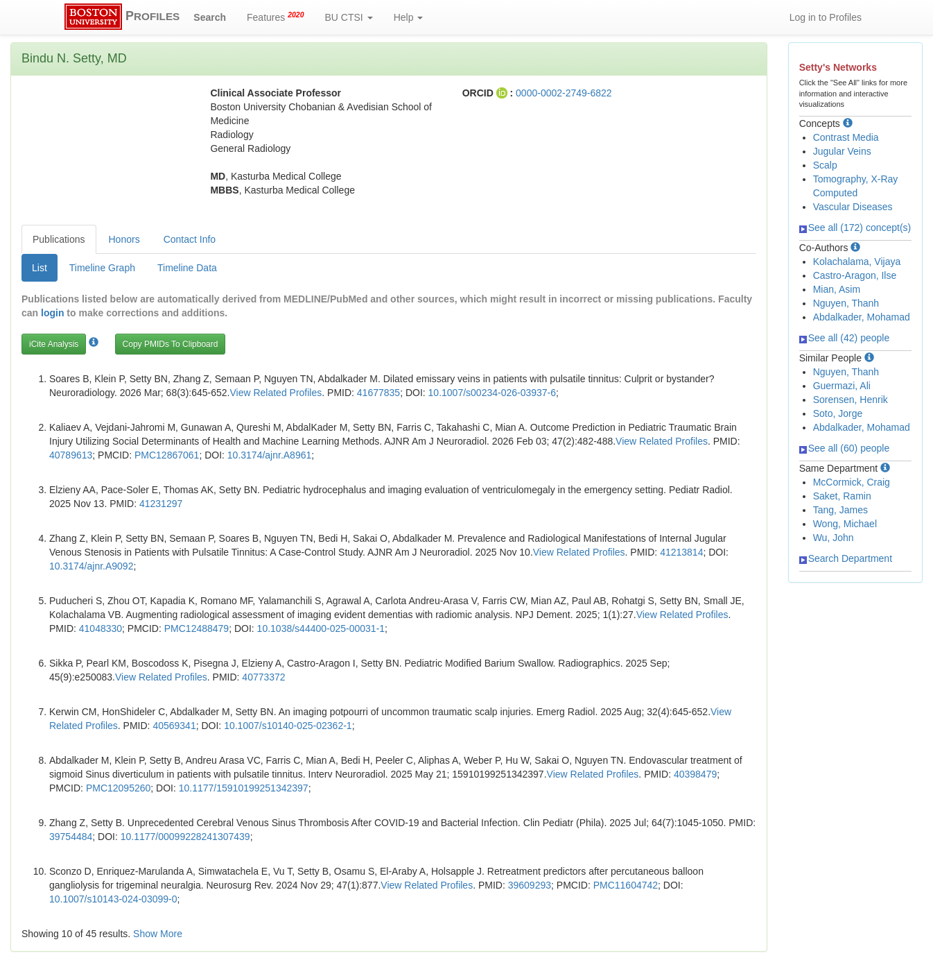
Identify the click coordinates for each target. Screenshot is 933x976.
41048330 (100, 628)
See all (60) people (844, 448)
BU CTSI (349, 17)
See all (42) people (844, 337)
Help (409, 17)
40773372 (263, 677)
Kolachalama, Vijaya (857, 261)
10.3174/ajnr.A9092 (91, 566)
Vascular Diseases (853, 206)
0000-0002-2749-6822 (564, 93)
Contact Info (190, 239)
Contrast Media (846, 137)
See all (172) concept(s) (855, 227)
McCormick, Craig (851, 482)
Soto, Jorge (838, 413)
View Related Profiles (275, 392)
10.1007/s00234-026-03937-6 (492, 392)
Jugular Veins (842, 151)
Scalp (825, 165)
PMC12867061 (166, 455)
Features (275, 16)
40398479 (695, 774)
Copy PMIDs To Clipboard (170, 344)
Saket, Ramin (842, 496)
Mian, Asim (836, 289)
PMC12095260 (118, 788)
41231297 (160, 503)
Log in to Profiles (826, 17)
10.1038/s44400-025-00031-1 (321, 628)
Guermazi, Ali (842, 385)
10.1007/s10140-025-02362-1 (288, 725)
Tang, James (840, 509)
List (39, 267)
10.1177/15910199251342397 (243, 788)
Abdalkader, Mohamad (861, 317)
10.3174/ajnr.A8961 (269, 455)
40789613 (70, 455)
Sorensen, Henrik (850, 399)
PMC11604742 (625, 885)
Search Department (845, 558)
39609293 (529, 885)
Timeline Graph (102, 267)
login (52, 312)
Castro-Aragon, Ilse (855, 275)
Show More (157, 933)
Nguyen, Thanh (846, 303)
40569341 (173, 725)
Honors (124, 239)
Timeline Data (187, 267)
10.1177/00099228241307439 (185, 836)
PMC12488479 (196, 628)
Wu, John (833, 537)
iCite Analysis (53, 344)
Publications (59, 239)
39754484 (70, 836)
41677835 (378, 392)
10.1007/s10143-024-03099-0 (113, 899)
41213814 (681, 552)
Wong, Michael (845, 523)
